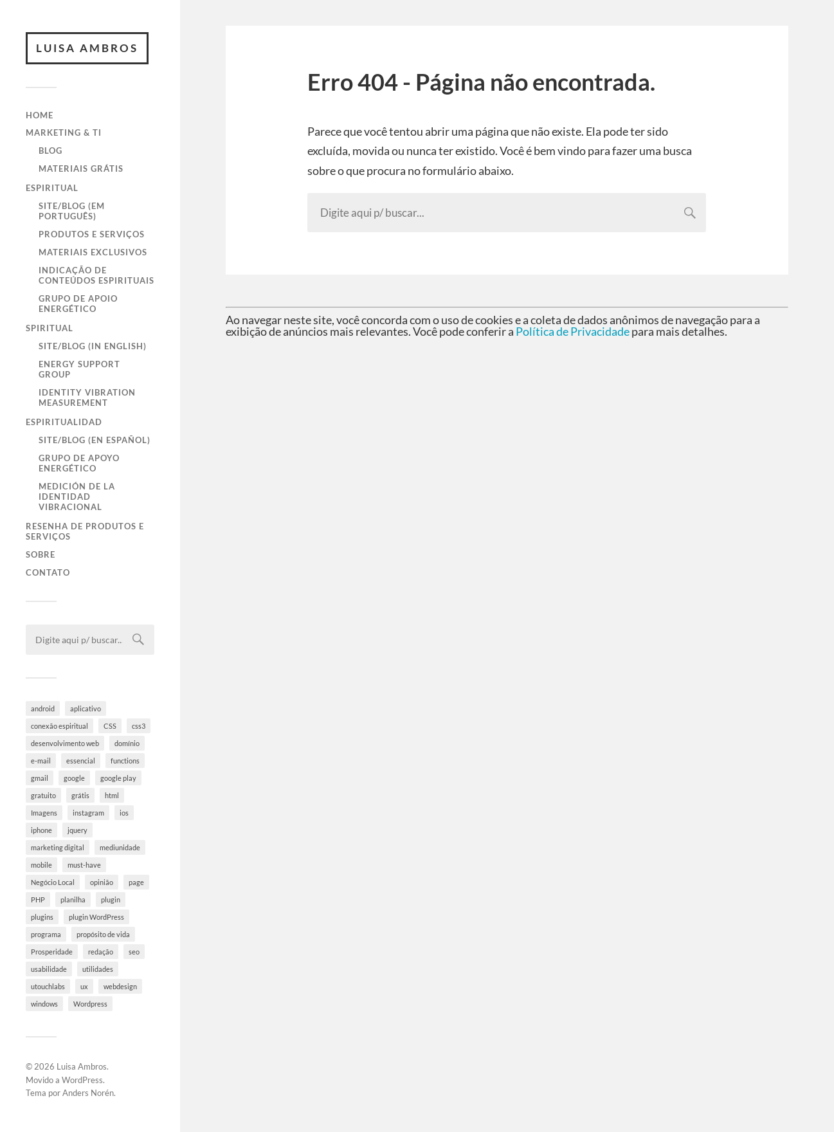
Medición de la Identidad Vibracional (77, 496)
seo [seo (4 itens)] (134, 951)
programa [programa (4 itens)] (46, 934)
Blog (50, 150)
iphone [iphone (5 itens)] (41, 830)
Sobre (40, 554)
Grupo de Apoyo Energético (79, 463)
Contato (48, 572)
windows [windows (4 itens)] (44, 1004)
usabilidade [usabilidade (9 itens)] (49, 969)
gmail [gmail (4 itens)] (39, 778)
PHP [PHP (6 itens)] (38, 899)
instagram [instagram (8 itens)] (88, 812)
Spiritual (49, 328)
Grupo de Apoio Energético (78, 303)
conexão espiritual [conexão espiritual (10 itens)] (59, 726)
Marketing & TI (64, 132)
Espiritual (52, 188)
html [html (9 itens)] (112, 795)
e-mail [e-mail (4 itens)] (41, 760)
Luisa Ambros (87, 48)
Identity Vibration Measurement (87, 397)
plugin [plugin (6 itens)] (110, 899)
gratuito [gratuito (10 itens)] (43, 795)
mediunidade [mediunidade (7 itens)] (120, 847)
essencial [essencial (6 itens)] (80, 760)
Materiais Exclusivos (93, 252)
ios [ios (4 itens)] (124, 812)
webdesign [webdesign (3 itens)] (120, 986)
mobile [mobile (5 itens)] (41, 865)
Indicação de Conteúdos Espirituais (96, 275)
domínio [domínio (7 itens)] (127, 743)
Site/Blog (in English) (93, 346)
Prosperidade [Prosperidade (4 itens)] (52, 951)
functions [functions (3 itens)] (125, 760)
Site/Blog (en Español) (94, 440)
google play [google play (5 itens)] (118, 778)
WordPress (82, 1080)
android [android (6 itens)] (43, 708)
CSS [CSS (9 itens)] (110, 726)
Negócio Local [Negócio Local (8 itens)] (53, 882)
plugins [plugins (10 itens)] (42, 917)
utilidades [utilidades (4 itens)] (97, 969)
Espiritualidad (64, 422)
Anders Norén (88, 1093)
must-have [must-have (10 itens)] (84, 865)
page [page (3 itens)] (136, 882)
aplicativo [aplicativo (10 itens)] (85, 708)
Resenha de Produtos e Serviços (85, 531)
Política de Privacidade (573, 331)
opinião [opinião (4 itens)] (101, 882)
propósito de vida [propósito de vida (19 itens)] (103, 934)
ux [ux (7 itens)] (84, 986)
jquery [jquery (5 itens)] (77, 830)
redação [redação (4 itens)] (100, 951)
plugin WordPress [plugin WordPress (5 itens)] (96, 917)
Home (39, 115)
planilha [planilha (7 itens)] (73, 899)
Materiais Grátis (81, 168)
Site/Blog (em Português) (72, 211)
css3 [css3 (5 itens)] (138, 726)
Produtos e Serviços (92, 234)
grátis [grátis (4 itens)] (80, 795)
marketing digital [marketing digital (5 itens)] (57, 847)
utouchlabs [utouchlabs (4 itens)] (48, 986)
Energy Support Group (79, 369)
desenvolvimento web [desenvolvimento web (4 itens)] (65, 743)
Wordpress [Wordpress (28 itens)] (90, 1004)
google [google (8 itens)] (74, 778)
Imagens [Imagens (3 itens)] (44, 812)
